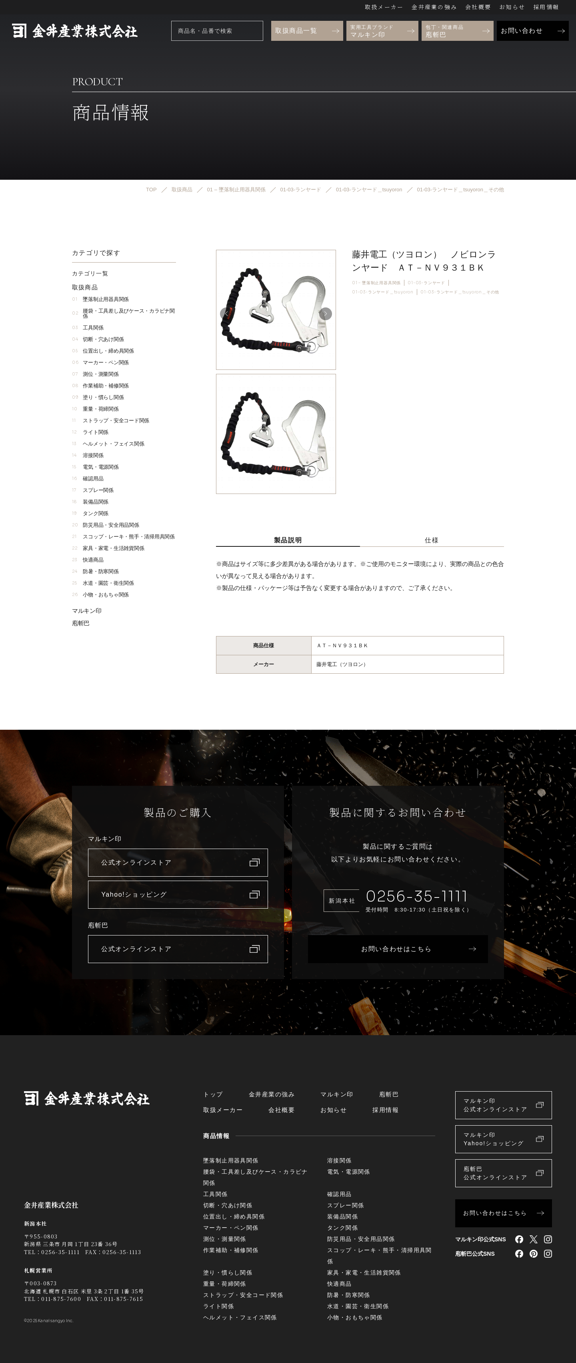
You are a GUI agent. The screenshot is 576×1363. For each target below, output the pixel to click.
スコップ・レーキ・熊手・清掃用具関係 (123, 537)
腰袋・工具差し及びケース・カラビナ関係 (123, 313)
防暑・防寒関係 (95, 571)
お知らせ (512, 7)
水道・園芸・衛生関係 (103, 583)
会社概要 (478, 7)
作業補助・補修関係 (100, 386)
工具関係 (87, 328)
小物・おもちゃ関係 (100, 595)
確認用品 (87, 479)
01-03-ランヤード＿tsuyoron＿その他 (459, 292)
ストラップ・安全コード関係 (110, 421)
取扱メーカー (384, 7)
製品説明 (288, 540)
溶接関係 (87, 455)
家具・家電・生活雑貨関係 (108, 548)
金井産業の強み (434, 7)
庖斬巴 (81, 623)
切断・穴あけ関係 (98, 339)
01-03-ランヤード (426, 282)
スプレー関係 (93, 490)
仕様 (432, 540)
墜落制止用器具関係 (100, 299)
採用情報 (546, 7)
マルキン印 (87, 610)
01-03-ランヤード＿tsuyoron (383, 292)
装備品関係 (90, 502)
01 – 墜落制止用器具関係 (376, 282)
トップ (213, 1094)
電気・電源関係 (95, 467)
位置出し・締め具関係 (103, 351)
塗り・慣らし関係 (98, 397)
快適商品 (87, 560)
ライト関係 (90, 432)
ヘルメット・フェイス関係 (108, 444)
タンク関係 (90, 513)
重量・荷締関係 (95, 409)
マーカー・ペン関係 (100, 362)
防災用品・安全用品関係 (105, 525)
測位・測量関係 (95, 374)
